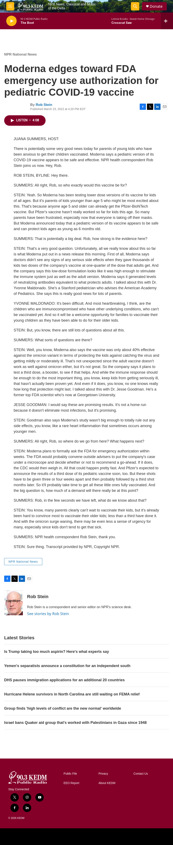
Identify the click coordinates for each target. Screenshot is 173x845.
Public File (70, 773)
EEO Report (71, 783)
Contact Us (140, 773)
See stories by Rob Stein (48, 613)
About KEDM (106, 783)
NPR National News (20, 54)
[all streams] (167, 21)
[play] (11, 21)
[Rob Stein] (13, 602)
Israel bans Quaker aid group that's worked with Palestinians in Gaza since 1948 (75, 723)
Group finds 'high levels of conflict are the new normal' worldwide (62, 708)
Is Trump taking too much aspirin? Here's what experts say (56, 652)
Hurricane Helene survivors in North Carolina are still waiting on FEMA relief (72, 694)
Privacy (103, 773)
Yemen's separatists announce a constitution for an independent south (67, 666)
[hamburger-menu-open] (10, 6)
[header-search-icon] (135, 6)
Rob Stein (44, 105)
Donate (156, 6)
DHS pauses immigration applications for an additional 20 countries (64, 680)
